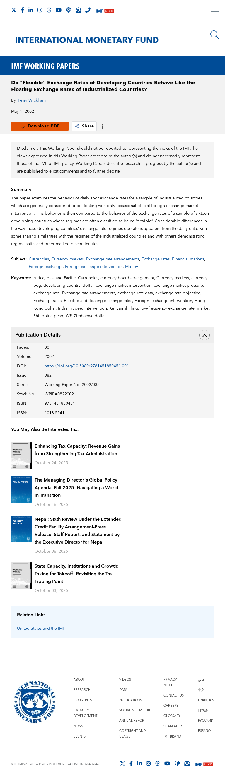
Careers (170, 706)
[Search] (214, 34)
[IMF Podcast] (68, 10)
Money (131, 266)
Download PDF (40, 126)
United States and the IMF (41, 628)
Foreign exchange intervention (94, 266)
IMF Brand (172, 736)
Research (82, 690)
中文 (201, 690)
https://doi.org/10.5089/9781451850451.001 (87, 366)
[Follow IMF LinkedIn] (30, 10)
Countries (83, 700)
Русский (205, 720)
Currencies (39, 259)
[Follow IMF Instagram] (40, 10)
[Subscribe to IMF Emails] (78, 10)
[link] (77, 126)
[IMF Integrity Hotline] (88, 10)
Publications (130, 700)
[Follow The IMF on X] (13, 10)
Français (206, 700)
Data (123, 690)
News (78, 726)
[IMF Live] (105, 10)
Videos (125, 679)
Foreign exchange (46, 266)
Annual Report (132, 720)
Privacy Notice (170, 682)
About (79, 679)
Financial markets (188, 259)
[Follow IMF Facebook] (22, 10)
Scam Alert (173, 726)
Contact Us (173, 695)
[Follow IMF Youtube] (59, 10)
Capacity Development (85, 713)
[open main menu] (215, 12)
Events (80, 736)
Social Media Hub (134, 710)
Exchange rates (156, 259)
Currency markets (67, 259)
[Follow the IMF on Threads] (49, 10)
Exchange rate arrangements (112, 259)
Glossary (171, 716)
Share (84, 126)
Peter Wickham (32, 100)
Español (205, 731)
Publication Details (112, 335)
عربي (201, 679)
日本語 (203, 710)
